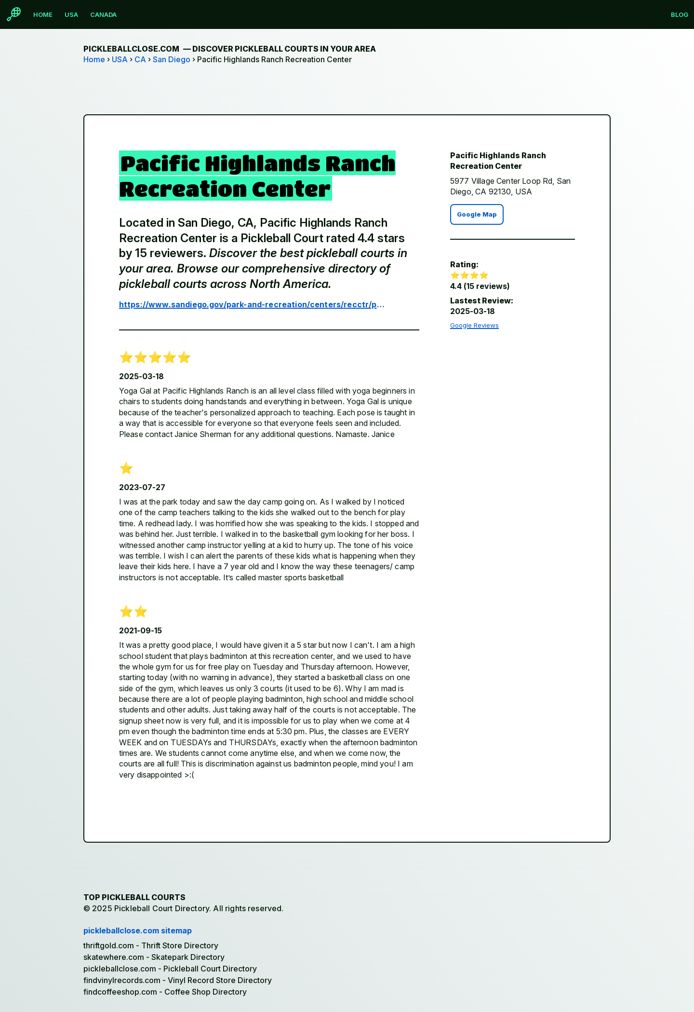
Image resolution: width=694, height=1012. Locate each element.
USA (71, 14)
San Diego (171, 59)
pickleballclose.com (229, 48)
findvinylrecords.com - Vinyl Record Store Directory (177, 980)
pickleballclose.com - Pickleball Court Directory (170, 968)
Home (43, 14)
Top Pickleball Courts (134, 897)
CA (140, 59)
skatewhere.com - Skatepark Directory (154, 957)
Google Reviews (474, 325)
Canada (103, 14)
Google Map (477, 214)
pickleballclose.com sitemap (137, 930)
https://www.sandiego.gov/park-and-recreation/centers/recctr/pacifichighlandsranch (254, 304)
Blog (679, 14)
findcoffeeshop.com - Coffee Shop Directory (165, 992)
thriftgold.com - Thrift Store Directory (150, 945)
